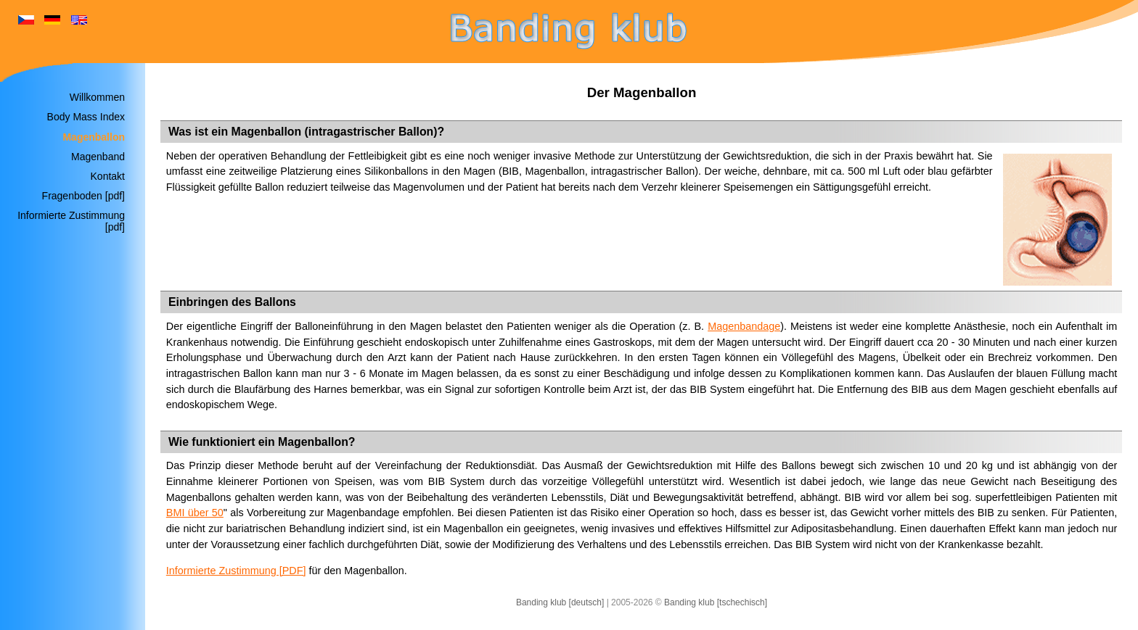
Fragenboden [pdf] (83, 196)
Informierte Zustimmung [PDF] (236, 570)
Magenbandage (744, 326)
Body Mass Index (86, 117)
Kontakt (108, 176)
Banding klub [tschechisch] (715, 602)
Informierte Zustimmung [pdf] (71, 221)
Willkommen (97, 97)
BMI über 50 (195, 512)
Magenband (98, 156)
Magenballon (93, 137)
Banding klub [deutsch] (560, 602)
